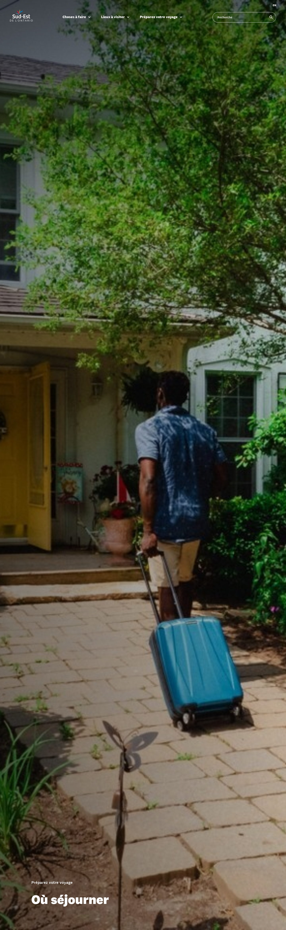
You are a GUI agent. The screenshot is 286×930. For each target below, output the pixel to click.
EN (274, 5)
